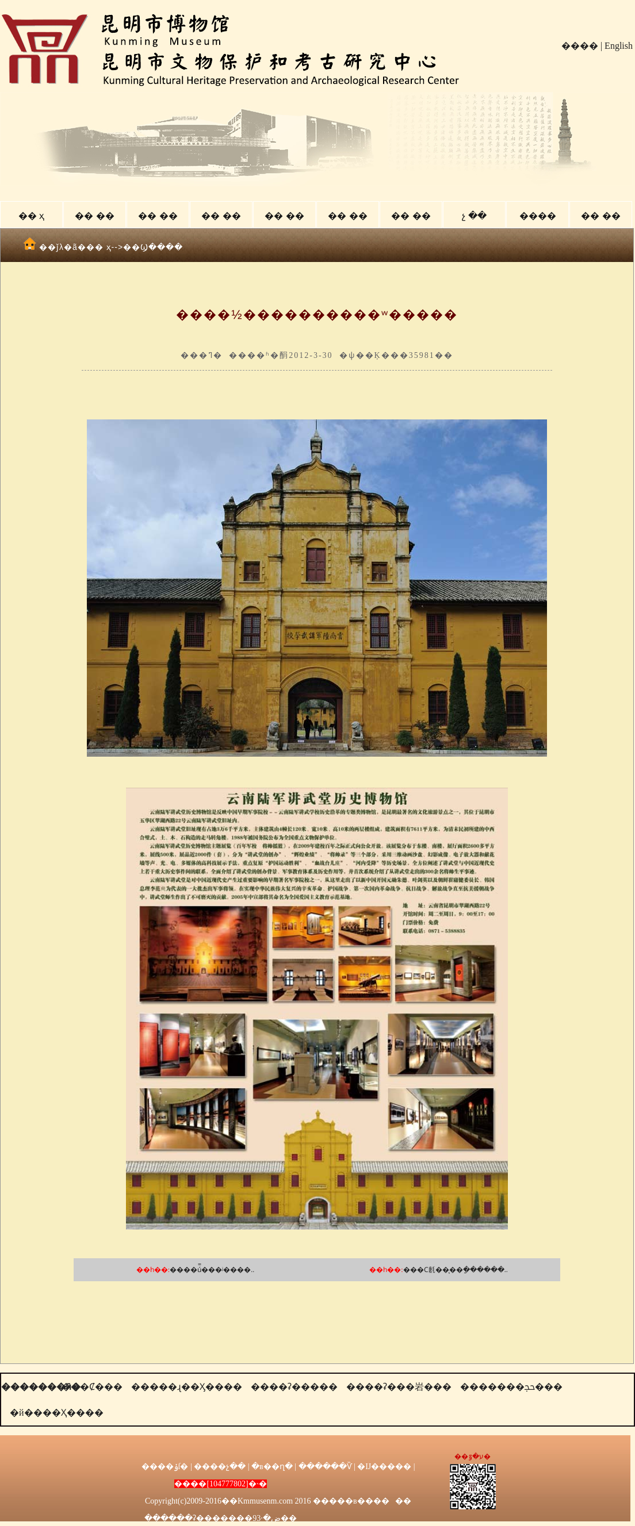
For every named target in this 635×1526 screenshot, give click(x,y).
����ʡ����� (294, 1387)
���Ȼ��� (92, 1387)
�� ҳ (31, 216)
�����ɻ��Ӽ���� (186, 1387)
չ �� (474, 216)
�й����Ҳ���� (57, 1412)
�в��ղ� (272, 1466)
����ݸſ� (165, 1466)
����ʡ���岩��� (399, 1387)
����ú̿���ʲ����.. (212, 1270)
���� (579, 46)
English (619, 46)
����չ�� (220, 1466)
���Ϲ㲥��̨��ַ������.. (455, 1270)
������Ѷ (325, 1466)
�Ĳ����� (384, 1466)
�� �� (94, 216)
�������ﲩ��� (511, 1387)
